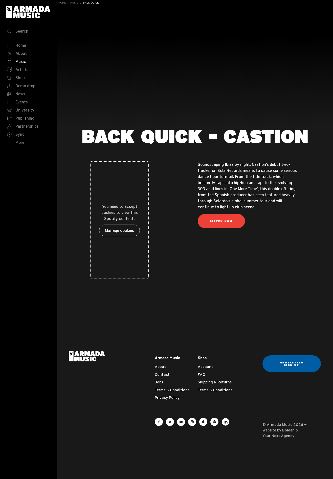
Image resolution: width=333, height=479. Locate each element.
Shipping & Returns (215, 382)
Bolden (288, 430)
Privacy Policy (167, 397)
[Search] (28, 31)
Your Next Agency (278, 435)
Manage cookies (119, 230)
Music (74, 2)
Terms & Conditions (172, 390)
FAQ (201, 374)
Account (205, 366)
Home (62, 2)
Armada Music (28, 12)
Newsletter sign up (291, 363)
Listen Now (221, 221)
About (160, 366)
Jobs (159, 382)
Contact (162, 374)
